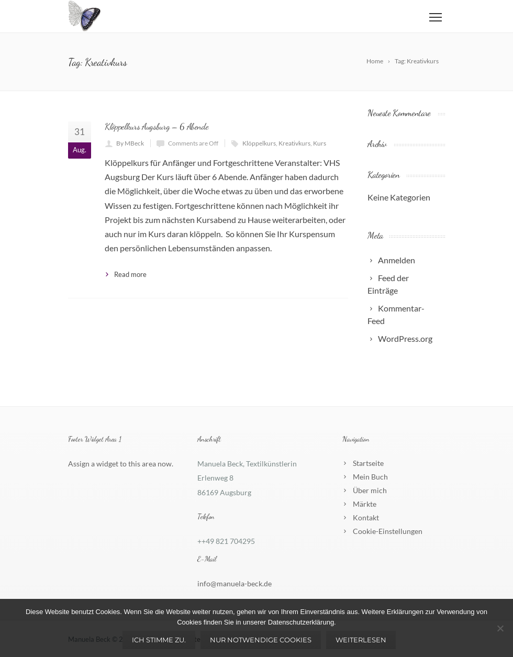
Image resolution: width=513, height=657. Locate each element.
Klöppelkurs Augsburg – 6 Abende (156, 126)
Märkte (364, 503)
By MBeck (130, 143)
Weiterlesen (361, 640)
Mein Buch (370, 476)
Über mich (370, 490)
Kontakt (366, 517)
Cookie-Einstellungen (387, 531)
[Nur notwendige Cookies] (500, 628)
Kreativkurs (294, 143)
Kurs (319, 143)
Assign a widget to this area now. (120, 463)
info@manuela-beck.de (234, 583)
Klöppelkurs (259, 143)
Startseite (368, 463)
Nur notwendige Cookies (260, 640)
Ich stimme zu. (159, 640)
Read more (130, 274)
